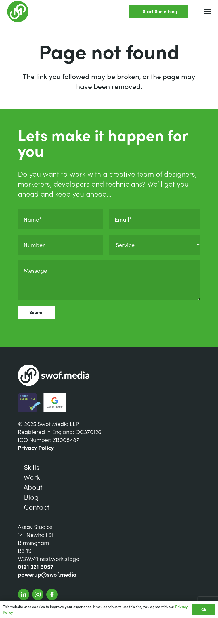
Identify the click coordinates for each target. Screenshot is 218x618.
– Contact (33, 507)
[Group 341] (23, 594)
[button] (207, 11)
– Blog (28, 497)
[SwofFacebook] (52, 594)
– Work (29, 477)
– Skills (28, 467)
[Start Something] (158, 11)
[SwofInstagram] (37, 594)
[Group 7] (17, 11)
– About (30, 487)
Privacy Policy (36, 447)
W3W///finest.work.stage (48, 558)
